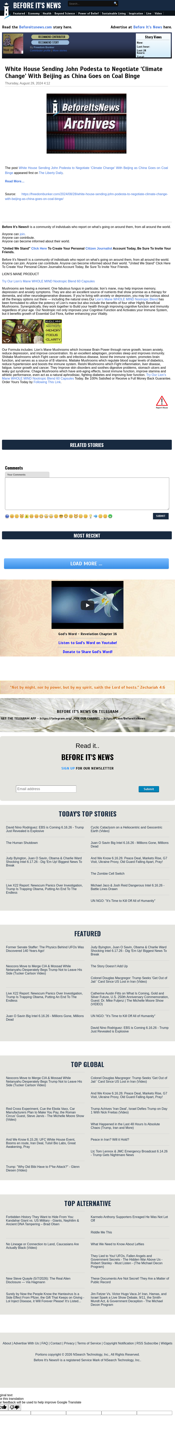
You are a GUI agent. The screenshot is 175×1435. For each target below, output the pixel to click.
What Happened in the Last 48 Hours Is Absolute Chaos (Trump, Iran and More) (125, 1125)
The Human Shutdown (22, 842)
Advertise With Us (26, 1343)
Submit (149, 789)
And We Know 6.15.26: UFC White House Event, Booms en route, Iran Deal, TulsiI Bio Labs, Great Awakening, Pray (41, 1143)
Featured (19, 13)
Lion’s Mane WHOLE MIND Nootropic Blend (126, 299)
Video (158, 13)
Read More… (15, 181)
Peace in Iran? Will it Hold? (110, 1139)
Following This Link (47, 382)
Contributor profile (40, 50)
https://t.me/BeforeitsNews (124, 718)
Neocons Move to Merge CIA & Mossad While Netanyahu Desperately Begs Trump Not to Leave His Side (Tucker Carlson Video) (44, 969)
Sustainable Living (114, 13)
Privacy (69, 1343)
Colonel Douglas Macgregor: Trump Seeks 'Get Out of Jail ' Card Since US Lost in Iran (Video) (129, 979)
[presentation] (107, 782)
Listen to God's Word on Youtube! (87, 643)
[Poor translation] (14, 1407)
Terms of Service (89, 1343)
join (22, 234)
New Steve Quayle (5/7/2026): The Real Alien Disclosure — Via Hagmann (38, 1280)
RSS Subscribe (147, 1343)
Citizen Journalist (99, 248)
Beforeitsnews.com (35, 27)
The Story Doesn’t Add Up (109, 966)
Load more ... (86, 563)
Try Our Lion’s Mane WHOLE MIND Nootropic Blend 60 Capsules (48, 281)
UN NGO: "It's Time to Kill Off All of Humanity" (123, 900)
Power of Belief (88, 13)
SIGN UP (68, 768)
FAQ (45, 1343)
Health (47, 13)
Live (148, 13)
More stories (60, 50)
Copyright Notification (118, 1343)
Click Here (39, 248)
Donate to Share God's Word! (87, 652)
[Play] (87, 605)
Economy (34, 13)
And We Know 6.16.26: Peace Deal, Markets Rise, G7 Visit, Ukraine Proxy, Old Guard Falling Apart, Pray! (129, 859)
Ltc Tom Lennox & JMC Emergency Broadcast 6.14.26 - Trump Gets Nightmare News (129, 1153)
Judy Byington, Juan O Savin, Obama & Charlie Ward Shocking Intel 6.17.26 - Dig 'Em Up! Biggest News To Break (44, 861)
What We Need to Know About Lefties (117, 1244)
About (7, 1343)
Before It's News (37, 5)
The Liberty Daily (51, 173)
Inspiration (136, 13)
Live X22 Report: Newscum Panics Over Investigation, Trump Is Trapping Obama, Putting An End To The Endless (44, 889)
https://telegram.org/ (56, 718)
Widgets (166, 1343)
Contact (56, 1343)
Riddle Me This (101, 1232)
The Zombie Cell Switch (107, 873)
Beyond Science (65, 13)
